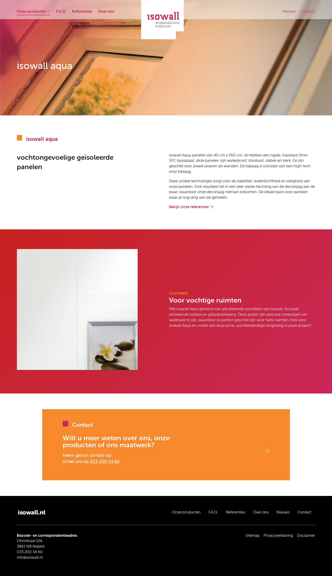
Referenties (82, 11)
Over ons (106, 11)
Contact (308, 11)
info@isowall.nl (30, 557)
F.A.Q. (61, 11)
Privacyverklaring (278, 535)
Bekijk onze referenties (191, 206)
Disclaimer (306, 535)
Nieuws (289, 11)
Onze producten (33, 11)
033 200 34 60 (105, 461)
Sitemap (253, 535)
